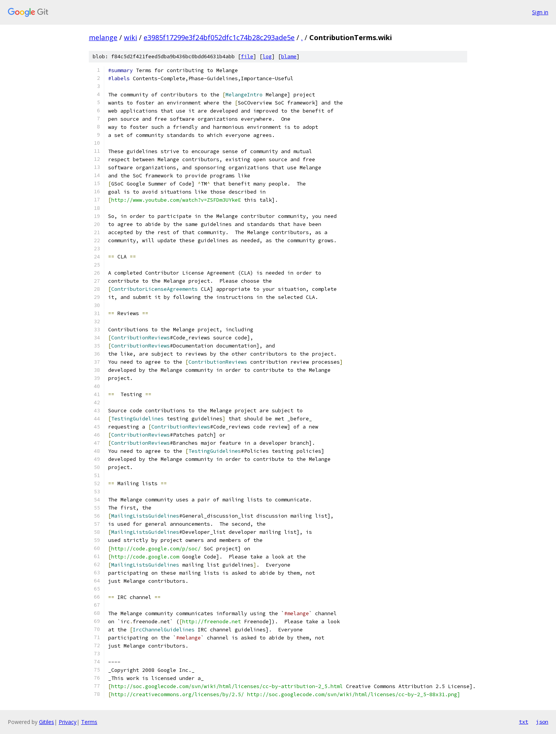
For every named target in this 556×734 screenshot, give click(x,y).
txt (523, 721)
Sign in (540, 12)
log (267, 56)
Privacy (67, 722)
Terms (89, 722)
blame (289, 56)
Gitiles (46, 722)
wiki (130, 37)
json (542, 721)
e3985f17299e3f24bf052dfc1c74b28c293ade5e (219, 37)
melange (103, 37)
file (247, 56)
